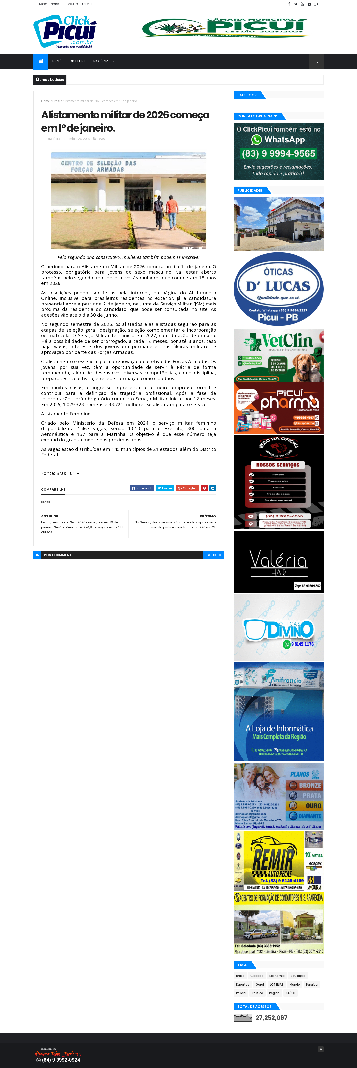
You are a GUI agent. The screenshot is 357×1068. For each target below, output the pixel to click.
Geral (260, 984)
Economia (277, 976)
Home (45, 101)
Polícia (241, 993)
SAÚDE (290, 993)
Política (257, 993)
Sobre (56, 4)
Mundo (295, 984)
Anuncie (88, 4)
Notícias (102, 61)
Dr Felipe (78, 61)
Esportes (242, 984)
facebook (213, 555)
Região (274, 993)
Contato (71, 4)
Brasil (56, 101)
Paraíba (312, 984)
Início (42, 4)
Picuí (57, 61)
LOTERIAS (276, 984)
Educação (298, 976)
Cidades (256, 976)
